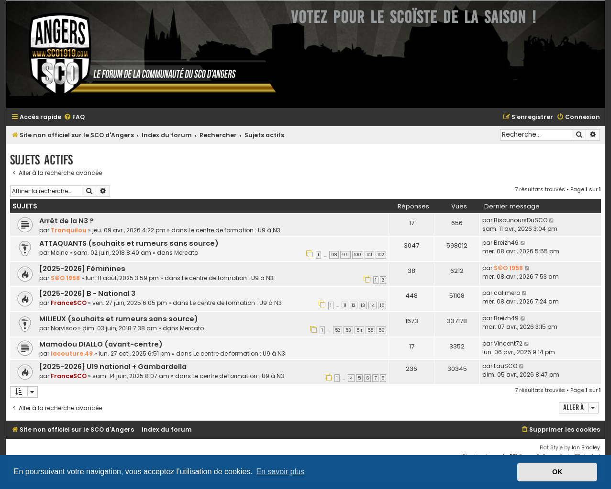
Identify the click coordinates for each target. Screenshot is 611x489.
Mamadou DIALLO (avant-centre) (101, 344)
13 (363, 305)
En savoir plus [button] (280, 471)
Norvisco (64, 328)
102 (381, 255)
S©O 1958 (65, 278)
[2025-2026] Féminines (82, 268)
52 (337, 330)
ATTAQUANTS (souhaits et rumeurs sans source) (129, 243)
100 (357, 255)
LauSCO (505, 366)
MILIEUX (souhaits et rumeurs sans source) (118, 319)
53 (348, 330)
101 (369, 255)
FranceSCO (69, 303)
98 (334, 255)
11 (345, 305)
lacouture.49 (72, 353)
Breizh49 (506, 243)
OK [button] (557, 472)
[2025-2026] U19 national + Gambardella (113, 366)
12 (353, 305)
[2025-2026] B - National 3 (87, 293)
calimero (507, 293)
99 (345, 255)
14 (372, 305)
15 (382, 305)
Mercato (186, 253)
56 (381, 330)
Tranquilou (69, 230)
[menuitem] (74, 117)
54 (359, 330)
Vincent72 (508, 343)
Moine (59, 253)
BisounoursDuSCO (520, 220)
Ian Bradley (586, 447)
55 (370, 330)
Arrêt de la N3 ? (66, 221)
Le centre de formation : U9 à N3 (234, 230)
